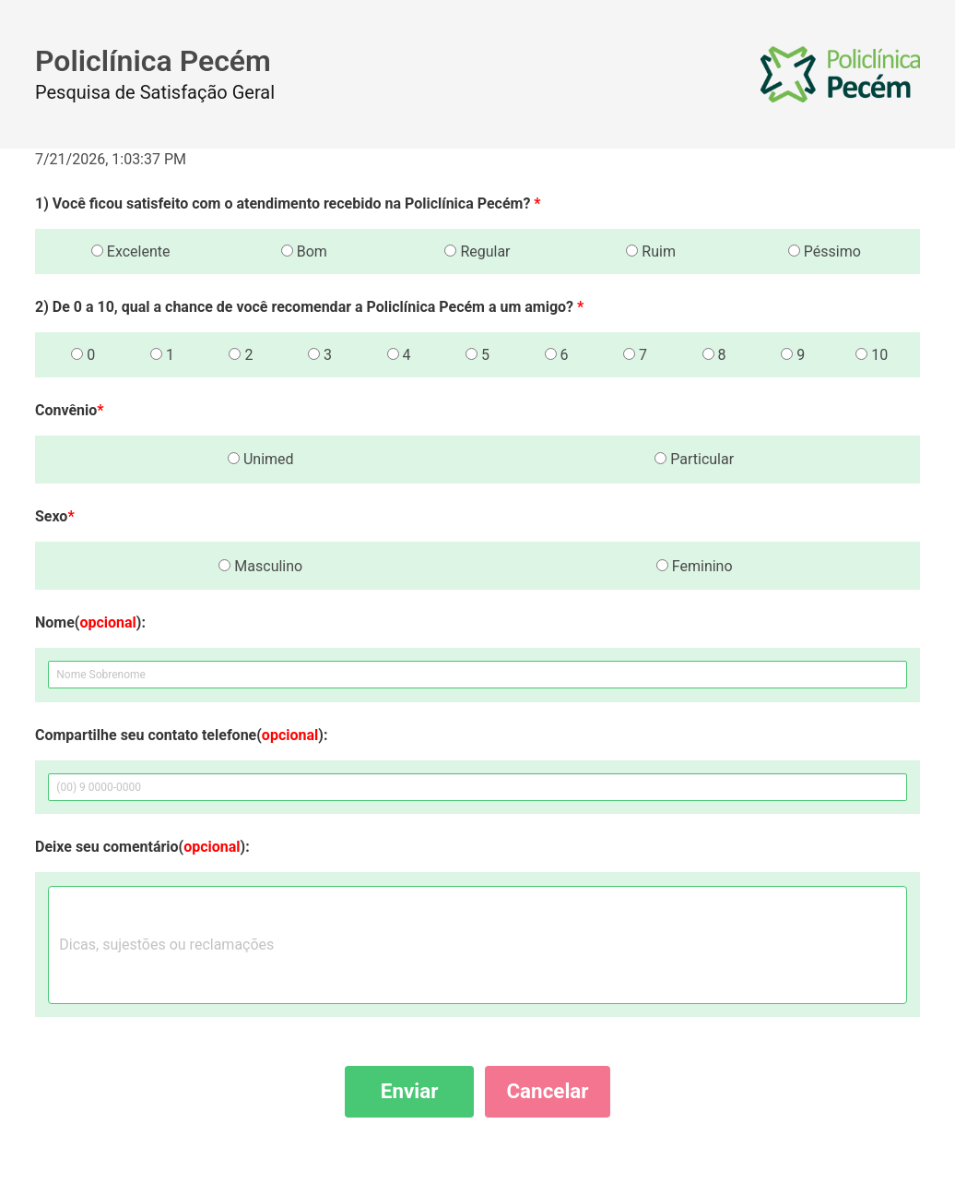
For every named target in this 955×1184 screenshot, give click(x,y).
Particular (694, 459)
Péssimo (824, 251)
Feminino (694, 566)
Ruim (651, 251)
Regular (477, 251)
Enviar (410, 1091)
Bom (304, 251)
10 (871, 355)
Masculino (260, 566)
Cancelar (547, 1091)
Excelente (131, 251)
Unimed (261, 459)
